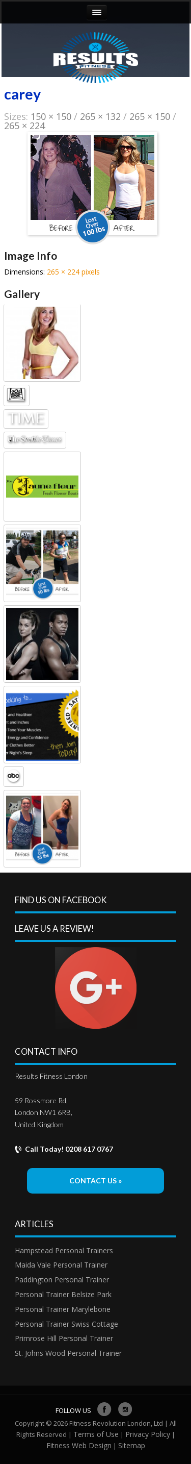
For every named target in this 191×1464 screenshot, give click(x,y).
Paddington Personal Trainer (62, 1279)
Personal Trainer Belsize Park (63, 1294)
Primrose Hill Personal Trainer (64, 1338)
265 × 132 (100, 116)
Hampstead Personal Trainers (64, 1250)
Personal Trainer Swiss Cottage (66, 1324)
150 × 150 (51, 116)
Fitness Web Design (79, 1445)
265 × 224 (24, 125)
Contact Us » (95, 1180)
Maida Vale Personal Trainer (61, 1265)
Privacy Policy (147, 1434)
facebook (104, 1405)
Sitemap (131, 1445)
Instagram (125, 1405)
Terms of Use (96, 1434)
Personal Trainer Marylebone (63, 1309)
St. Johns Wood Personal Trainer (68, 1353)
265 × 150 (149, 116)
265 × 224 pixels (73, 272)
